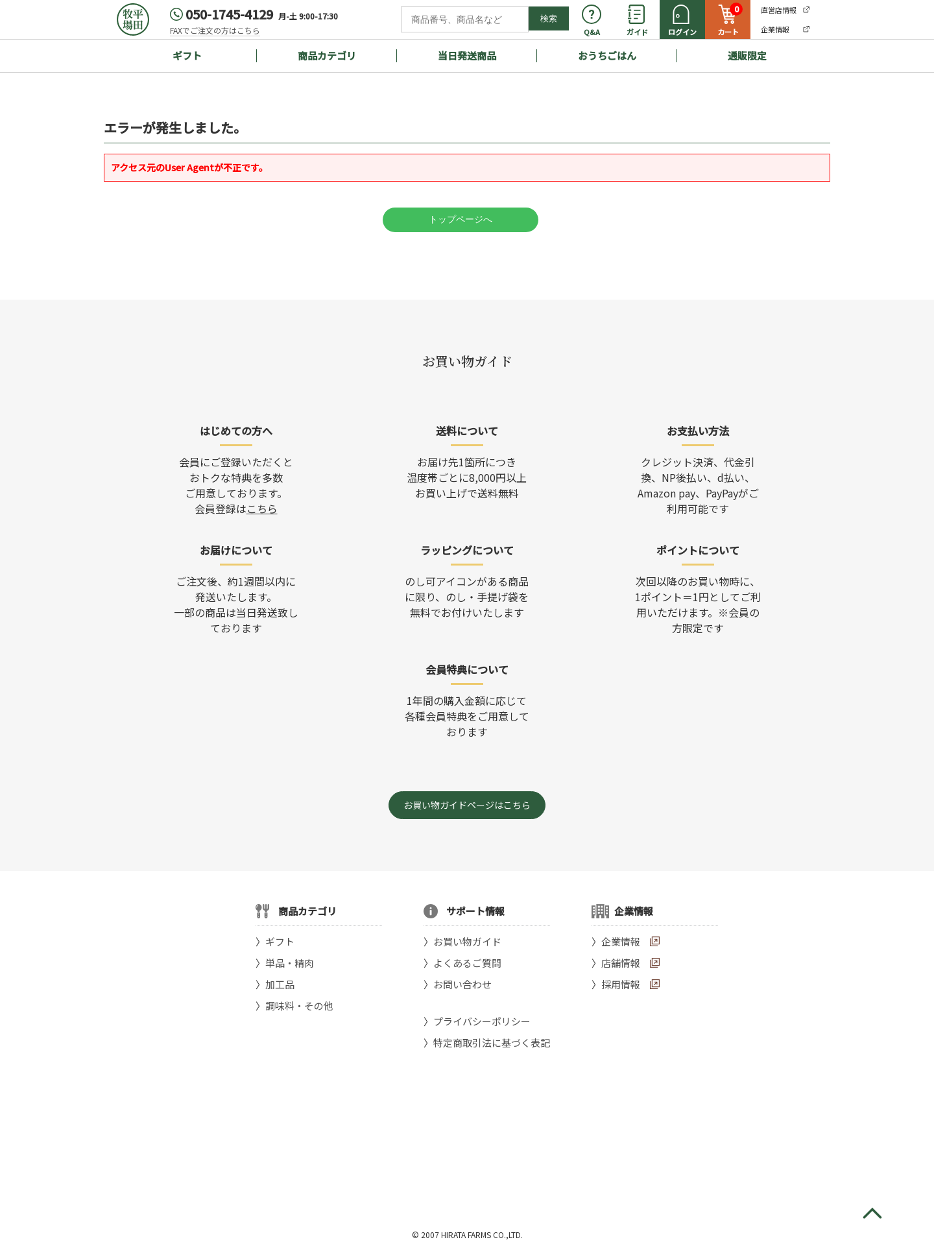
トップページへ (460, 219)
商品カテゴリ (327, 55)
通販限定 (747, 55)
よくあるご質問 (467, 963)
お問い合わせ (462, 984)
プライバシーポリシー (482, 1021)
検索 (548, 18)
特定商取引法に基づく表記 (491, 1042)
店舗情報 (620, 963)
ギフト (187, 55)
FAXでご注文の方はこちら (215, 30)
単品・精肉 (289, 963)
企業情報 (620, 941)
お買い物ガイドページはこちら (467, 804)
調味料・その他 (299, 1005)
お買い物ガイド (467, 941)
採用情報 (620, 984)
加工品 (279, 984)
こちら (262, 508)
